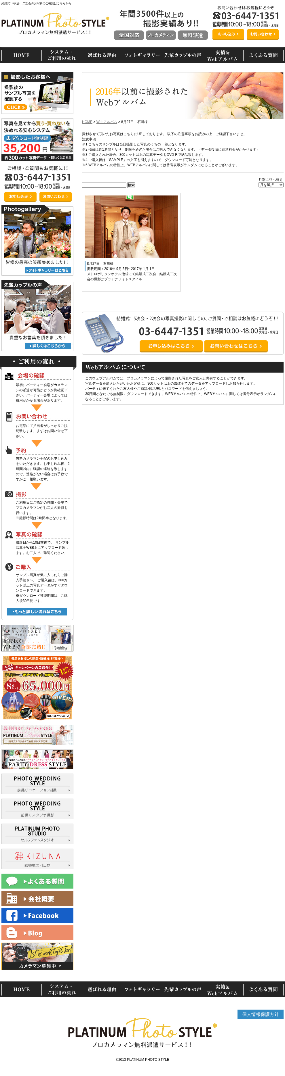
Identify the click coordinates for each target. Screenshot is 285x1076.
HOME (87, 122)
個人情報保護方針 (260, 1014)
